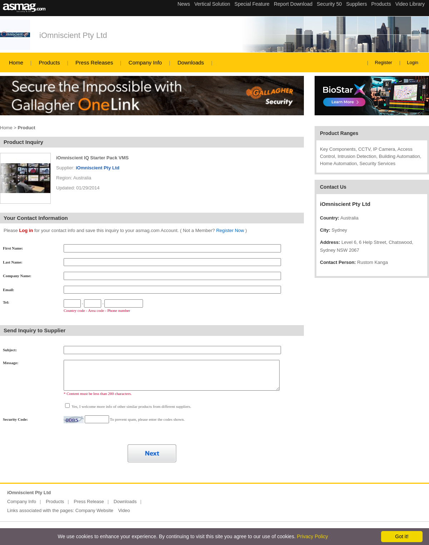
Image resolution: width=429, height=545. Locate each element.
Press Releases (94, 62)
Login (412, 62)
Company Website (94, 510)
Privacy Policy (312, 536)
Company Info (145, 62)
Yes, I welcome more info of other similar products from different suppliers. (131, 406)
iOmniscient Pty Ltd (73, 35)
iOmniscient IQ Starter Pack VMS (92, 157)
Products (49, 62)
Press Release (89, 501)
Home (16, 62)
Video (124, 510)
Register (383, 62)
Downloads (190, 62)
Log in (26, 230)
